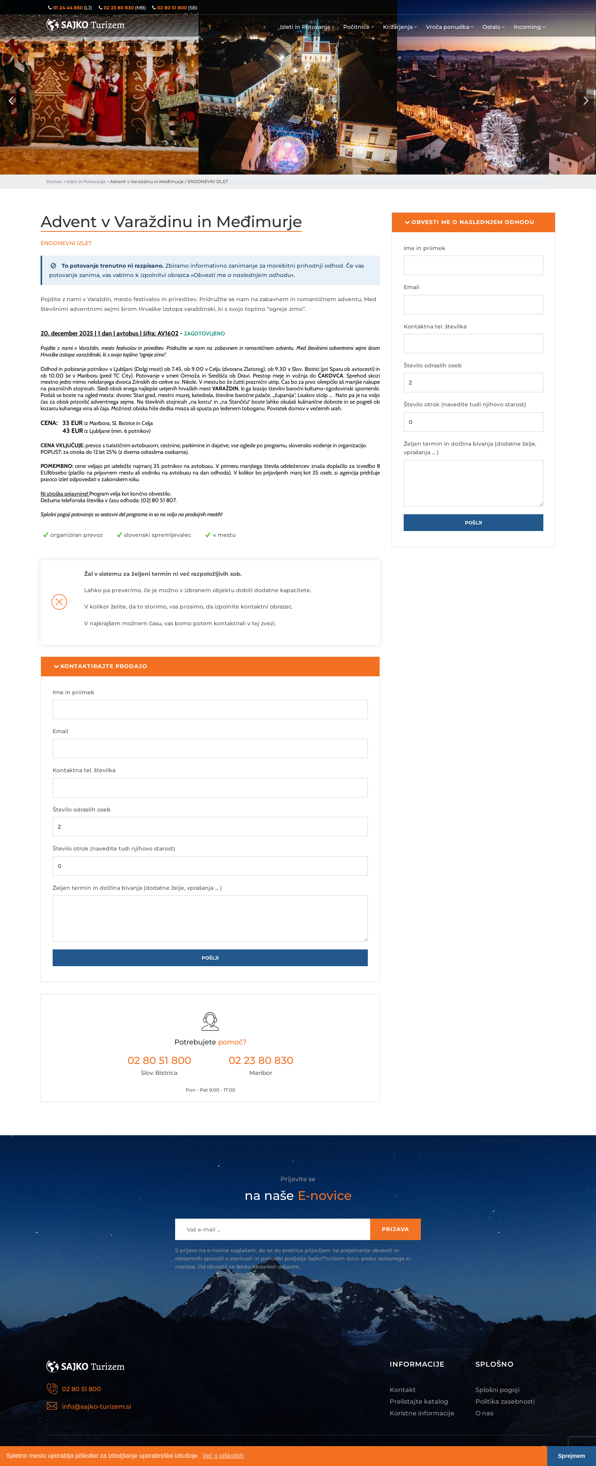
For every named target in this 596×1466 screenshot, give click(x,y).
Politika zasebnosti (505, 1401)
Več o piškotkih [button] (223, 1455)
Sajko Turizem (85, 25)
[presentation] (11, 101)
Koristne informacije (422, 1413)
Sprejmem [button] (571, 1456)
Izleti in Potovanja (307, 26)
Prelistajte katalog (419, 1401)
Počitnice (359, 26)
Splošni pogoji (497, 1390)
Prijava (395, 1229)
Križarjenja (400, 26)
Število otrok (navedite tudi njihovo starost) (114, 848)
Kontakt (403, 1390)
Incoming (530, 26)
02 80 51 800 (159, 1060)
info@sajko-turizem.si (96, 1406)
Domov (54, 181)
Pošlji (210, 958)
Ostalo (494, 26)
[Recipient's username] (273, 1229)
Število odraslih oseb (82, 809)
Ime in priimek (73, 692)
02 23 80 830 (261, 1060)
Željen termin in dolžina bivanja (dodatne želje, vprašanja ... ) (137, 887)
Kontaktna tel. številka (84, 770)
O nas (484, 1413)
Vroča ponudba (450, 26)
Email (60, 731)
